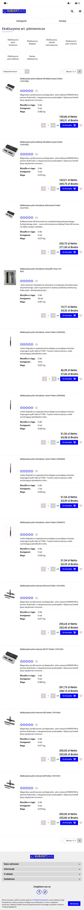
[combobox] (15, 71)
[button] (77, 3)
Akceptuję (74, 903)
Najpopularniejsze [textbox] (10, 71)
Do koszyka (69, 125)
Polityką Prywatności (40, 900)
